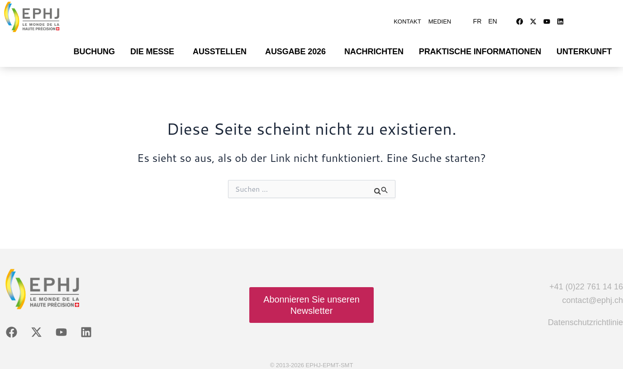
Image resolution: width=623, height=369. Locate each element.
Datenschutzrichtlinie (585, 317)
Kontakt (407, 19)
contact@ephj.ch (592, 295)
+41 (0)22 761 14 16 (586, 282)
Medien (440, 19)
